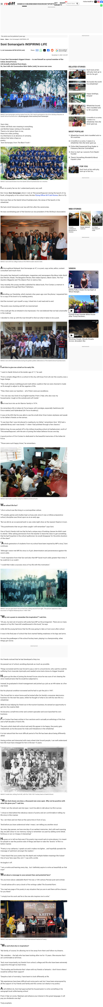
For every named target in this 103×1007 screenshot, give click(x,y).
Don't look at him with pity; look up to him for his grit (94, 72)
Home (2, 39)
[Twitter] (95, 1)
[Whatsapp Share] (40, 50)
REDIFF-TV (63, 4)
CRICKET (44, 4)
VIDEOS (72, 268)
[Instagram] (98, 1)
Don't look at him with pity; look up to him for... (89, 170)
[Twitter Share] (44, 50)
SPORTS (51, 4)
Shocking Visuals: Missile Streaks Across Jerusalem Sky (81, 340)
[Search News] (76, 3)
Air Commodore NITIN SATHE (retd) (13, 50)
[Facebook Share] (48, 50)
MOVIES (38, 4)
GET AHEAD (57, 4)
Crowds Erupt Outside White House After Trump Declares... (82, 315)
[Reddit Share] (52, 50)
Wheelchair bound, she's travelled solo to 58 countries (94, 108)
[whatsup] (101, 5)
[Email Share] (37, 50)
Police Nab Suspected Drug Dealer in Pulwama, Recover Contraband (84, 147)
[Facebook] (101, 1)
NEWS (24, 4)
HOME (19, 4)
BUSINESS (31, 4)
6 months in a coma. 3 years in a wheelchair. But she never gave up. (83, 142)
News (7, 39)
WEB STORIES (75, 209)
